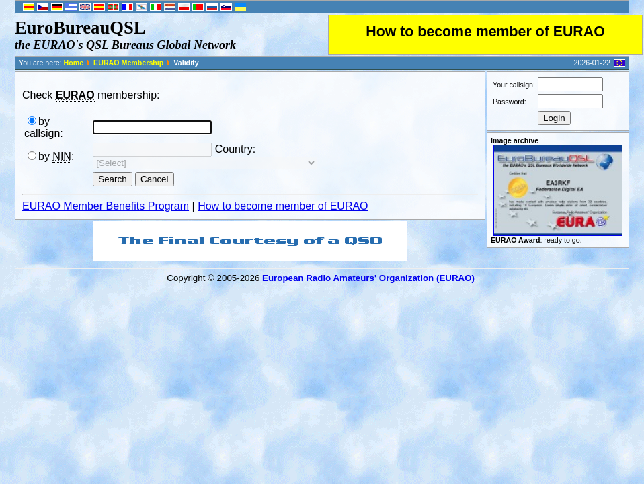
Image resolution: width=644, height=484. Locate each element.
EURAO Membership (128, 62)
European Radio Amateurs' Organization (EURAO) (368, 278)
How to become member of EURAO (485, 32)
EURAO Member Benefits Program (105, 206)
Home (74, 62)
